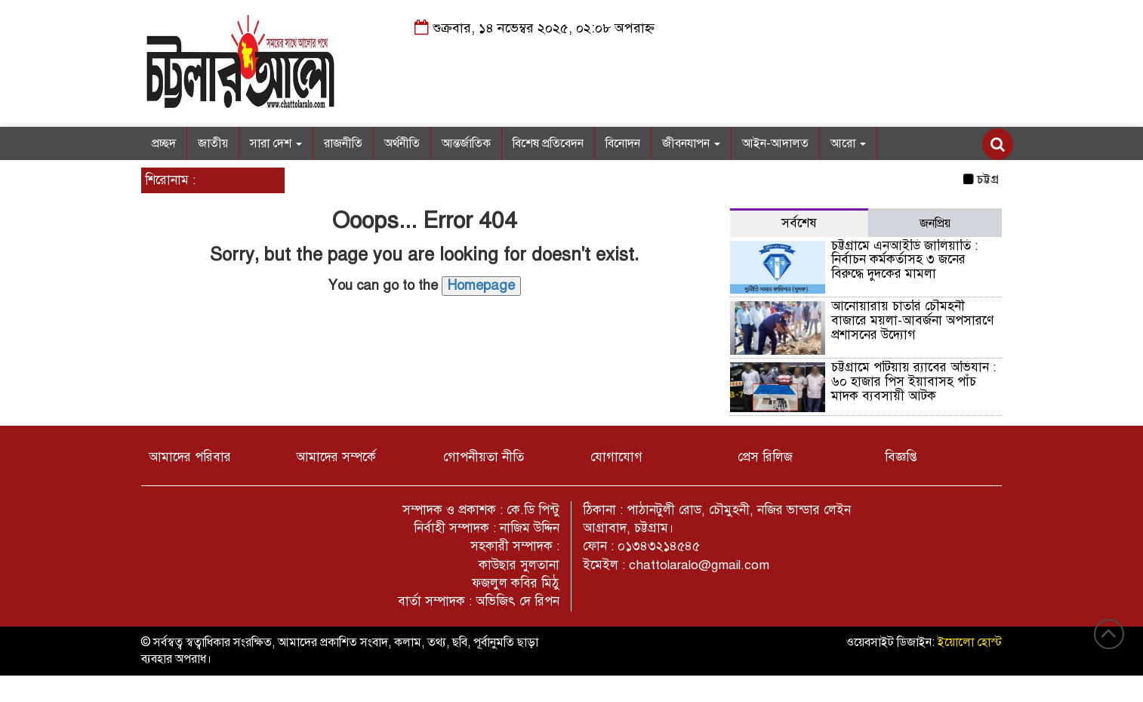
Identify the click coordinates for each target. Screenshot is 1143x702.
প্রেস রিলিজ (765, 457)
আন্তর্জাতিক (466, 143)
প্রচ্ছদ (164, 143)
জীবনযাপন (691, 143)
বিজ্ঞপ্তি (901, 457)
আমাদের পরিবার (190, 457)
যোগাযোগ (616, 457)
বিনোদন (622, 143)
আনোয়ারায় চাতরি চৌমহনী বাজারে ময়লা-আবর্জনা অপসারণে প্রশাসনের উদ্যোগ (912, 320)
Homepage (481, 285)
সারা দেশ (276, 143)
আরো (848, 143)
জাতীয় (213, 143)
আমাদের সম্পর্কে (336, 457)
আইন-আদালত (775, 143)
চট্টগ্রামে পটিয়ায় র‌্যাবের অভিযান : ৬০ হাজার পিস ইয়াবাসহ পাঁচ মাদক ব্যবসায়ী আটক (913, 381)
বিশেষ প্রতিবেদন (548, 143)
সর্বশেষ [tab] (799, 223)
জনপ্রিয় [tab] (935, 223)
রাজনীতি (343, 143)
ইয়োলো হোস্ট (970, 642)
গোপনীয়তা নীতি (483, 457)
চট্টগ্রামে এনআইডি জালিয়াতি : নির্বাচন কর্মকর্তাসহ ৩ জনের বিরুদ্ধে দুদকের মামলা (904, 260)
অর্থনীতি (402, 143)
